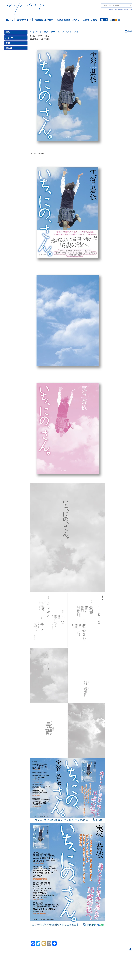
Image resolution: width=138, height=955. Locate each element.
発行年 (16, 48)
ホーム (9, 19)
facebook (106, 19)
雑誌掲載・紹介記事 (44, 19)
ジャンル (16, 38)
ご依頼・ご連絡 (90, 19)
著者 (16, 43)
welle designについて (68, 19)
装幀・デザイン (24, 19)
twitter (102, 19)
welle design (26, 9)
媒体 (16, 33)
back (129, 31)
